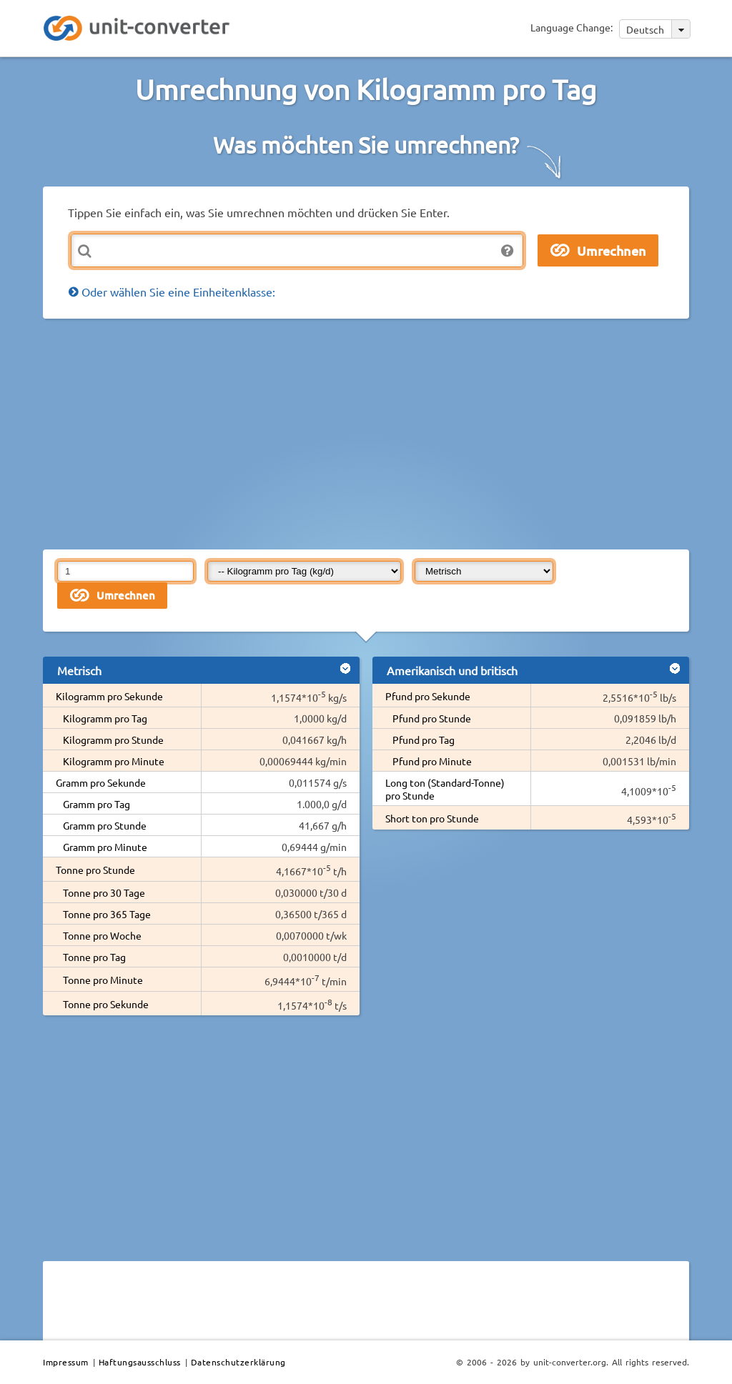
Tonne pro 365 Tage (107, 913)
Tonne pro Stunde (95, 869)
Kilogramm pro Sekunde (109, 695)
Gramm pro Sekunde (101, 782)
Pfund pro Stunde (431, 718)
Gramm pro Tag (96, 803)
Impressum (66, 1362)
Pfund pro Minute (432, 761)
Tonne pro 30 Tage (104, 892)
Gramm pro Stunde (105, 825)
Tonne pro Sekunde (106, 1003)
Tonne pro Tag (94, 956)
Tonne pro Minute (103, 979)
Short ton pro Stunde (432, 818)
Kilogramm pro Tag (105, 718)
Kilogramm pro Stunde (113, 739)
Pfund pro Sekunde (427, 695)
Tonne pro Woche (102, 935)
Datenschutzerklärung (238, 1362)
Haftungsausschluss (140, 1362)
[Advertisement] (387, 433)
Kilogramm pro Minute (113, 761)
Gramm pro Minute (105, 846)
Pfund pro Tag (423, 739)
